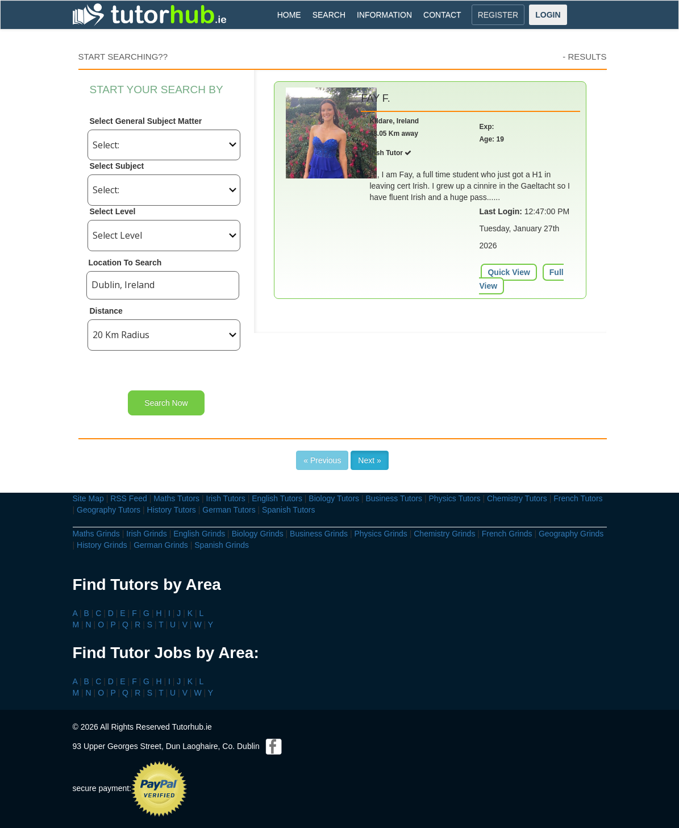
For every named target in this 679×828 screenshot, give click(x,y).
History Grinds (102, 545)
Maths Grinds (96, 533)
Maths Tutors (176, 498)
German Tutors (228, 509)
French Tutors (577, 498)
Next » (369, 460)
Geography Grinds (571, 533)
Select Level (113, 211)
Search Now (166, 402)
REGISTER (498, 14)
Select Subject (117, 165)
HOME (289, 14)
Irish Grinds (146, 533)
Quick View (509, 272)
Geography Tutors (108, 509)
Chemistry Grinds (444, 533)
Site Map (88, 498)
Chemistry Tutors (517, 498)
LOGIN (547, 14)
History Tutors (171, 509)
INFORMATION (384, 14)
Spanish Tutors (288, 509)
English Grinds (199, 533)
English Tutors (277, 498)
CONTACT (442, 14)
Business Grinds (319, 533)
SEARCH (329, 14)
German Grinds (161, 545)
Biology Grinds (258, 533)
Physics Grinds (380, 533)
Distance (106, 310)
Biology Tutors (334, 498)
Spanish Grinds (221, 545)
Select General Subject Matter (146, 121)
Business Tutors (393, 498)
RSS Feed (128, 498)
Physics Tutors (455, 498)
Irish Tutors (225, 498)
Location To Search (125, 262)
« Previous (322, 460)
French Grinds (507, 533)
